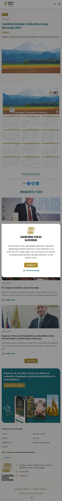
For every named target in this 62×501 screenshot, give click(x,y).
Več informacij (31, 270)
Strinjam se (31, 265)
